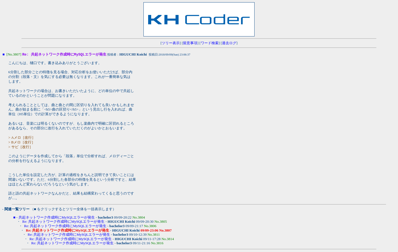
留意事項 (190, 43)
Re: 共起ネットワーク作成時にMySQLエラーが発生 (63, 222)
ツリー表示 (171, 43)
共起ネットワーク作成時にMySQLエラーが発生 (57, 218)
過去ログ (229, 43)
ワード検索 (210, 43)
